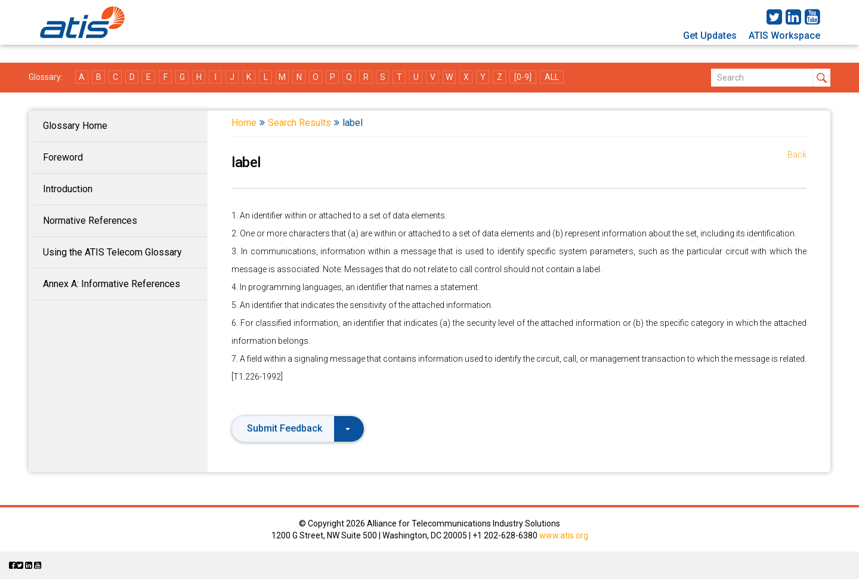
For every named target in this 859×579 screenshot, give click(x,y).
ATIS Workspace (784, 35)
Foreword (63, 157)
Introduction (67, 189)
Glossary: (46, 77)
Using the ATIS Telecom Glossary (112, 252)
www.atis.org (563, 535)
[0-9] (523, 77)
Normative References (90, 220)
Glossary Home (75, 125)
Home (244, 122)
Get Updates (710, 35)
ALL (552, 77)
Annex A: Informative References (111, 284)
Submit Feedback (298, 428)
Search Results (299, 122)
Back (797, 154)
